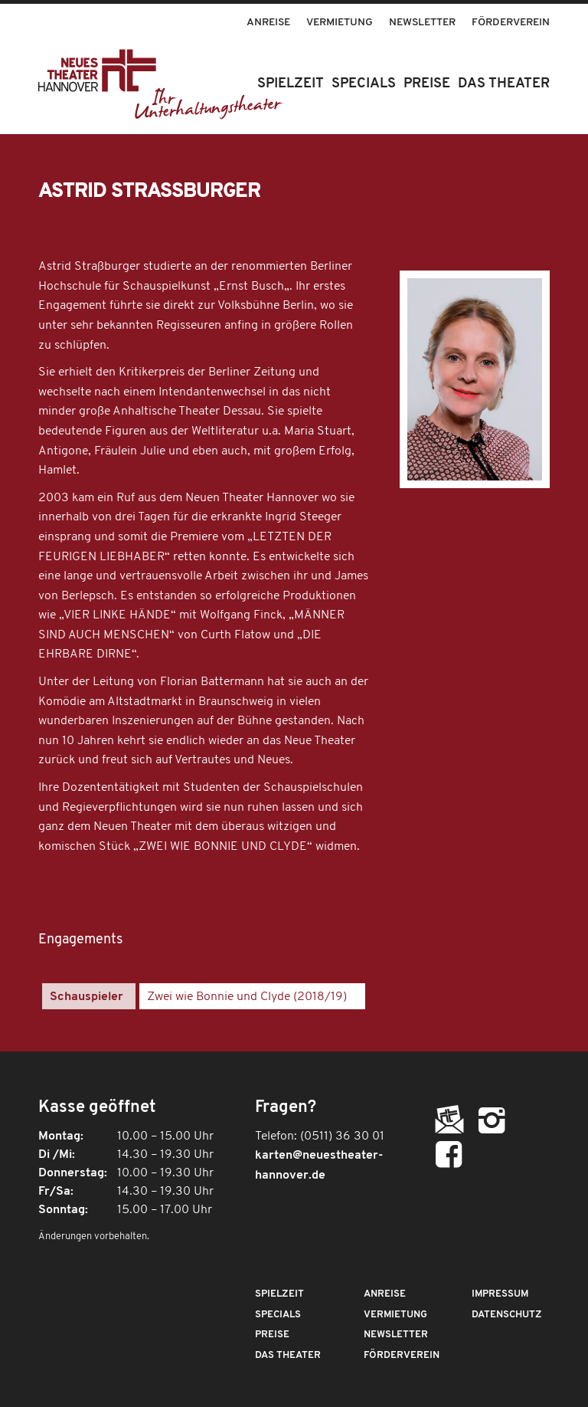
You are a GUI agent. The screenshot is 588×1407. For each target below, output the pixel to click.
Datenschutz (507, 1315)
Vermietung (339, 22)
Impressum (500, 1294)
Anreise (268, 22)
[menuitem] (269, 15)
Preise (272, 1335)
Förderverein (511, 22)
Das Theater (288, 1355)
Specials (278, 1315)
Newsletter (422, 22)
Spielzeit (279, 1294)
